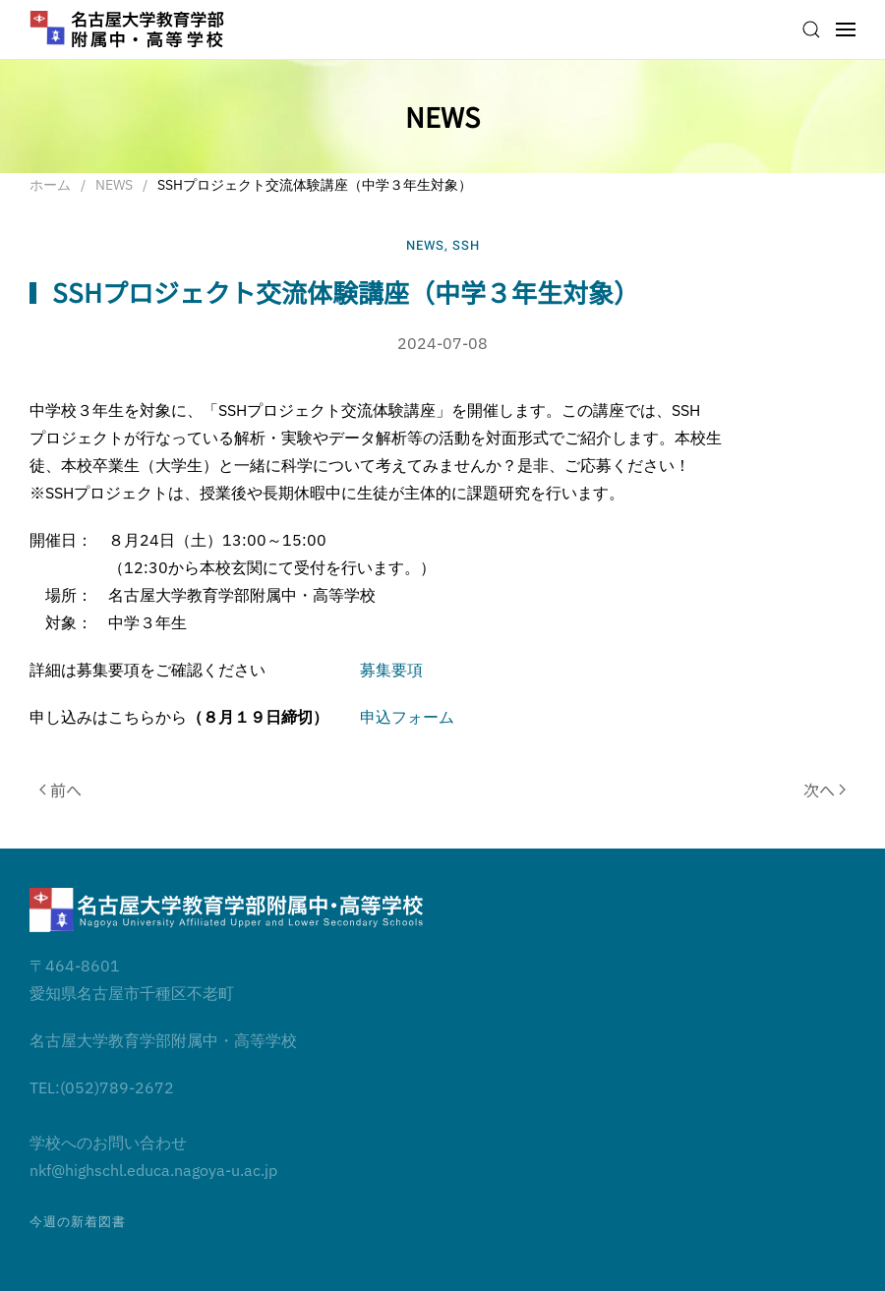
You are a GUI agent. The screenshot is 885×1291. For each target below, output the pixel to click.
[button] (811, 29)
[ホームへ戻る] (128, 29)
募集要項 (391, 669)
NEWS (425, 245)
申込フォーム (407, 717)
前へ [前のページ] (60, 789)
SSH (466, 245)
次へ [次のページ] (824, 789)
